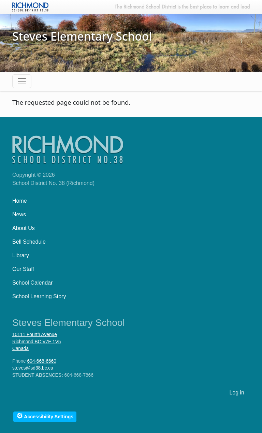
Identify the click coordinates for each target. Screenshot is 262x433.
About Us (23, 228)
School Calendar (32, 283)
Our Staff (23, 269)
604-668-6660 (41, 361)
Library (20, 255)
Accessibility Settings (44, 416)
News (19, 214)
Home (19, 201)
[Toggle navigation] (21, 81)
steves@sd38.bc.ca (32, 368)
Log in (236, 392)
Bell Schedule (29, 242)
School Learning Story (39, 296)
